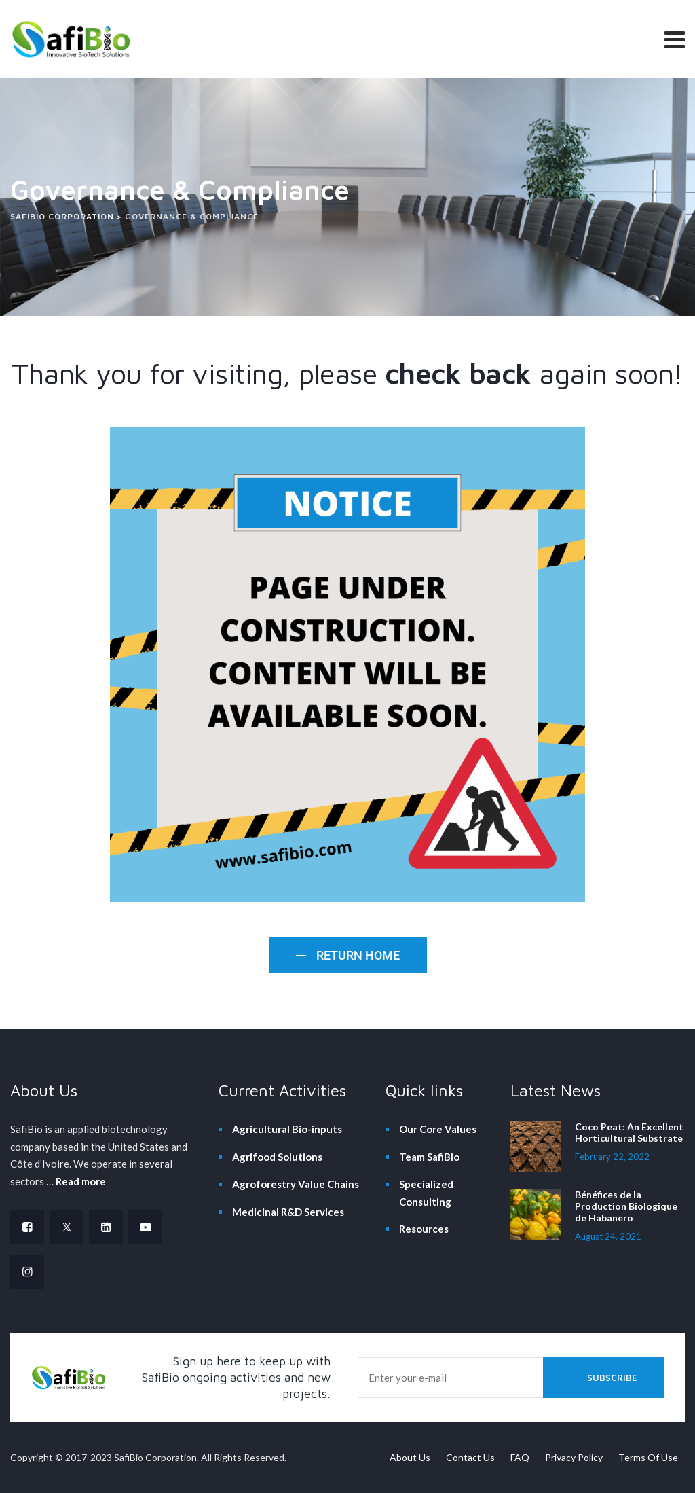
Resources (424, 1229)
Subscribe (612, 1377)
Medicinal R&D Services (288, 1212)
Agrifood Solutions (277, 1157)
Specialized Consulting (426, 1193)
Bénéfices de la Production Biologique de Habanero (626, 1206)
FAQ (519, 1457)
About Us (410, 1457)
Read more (81, 1181)
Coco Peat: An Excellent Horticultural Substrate (629, 1132)
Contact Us (470, 1457)
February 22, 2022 (612, 1156)
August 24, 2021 (608, 1236)
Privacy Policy (574, 1457)
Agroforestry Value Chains (295, 1184)
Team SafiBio (429, 1157)
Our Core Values (437, 1129)
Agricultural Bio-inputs (287, 1129)
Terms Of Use (648, 1457)
